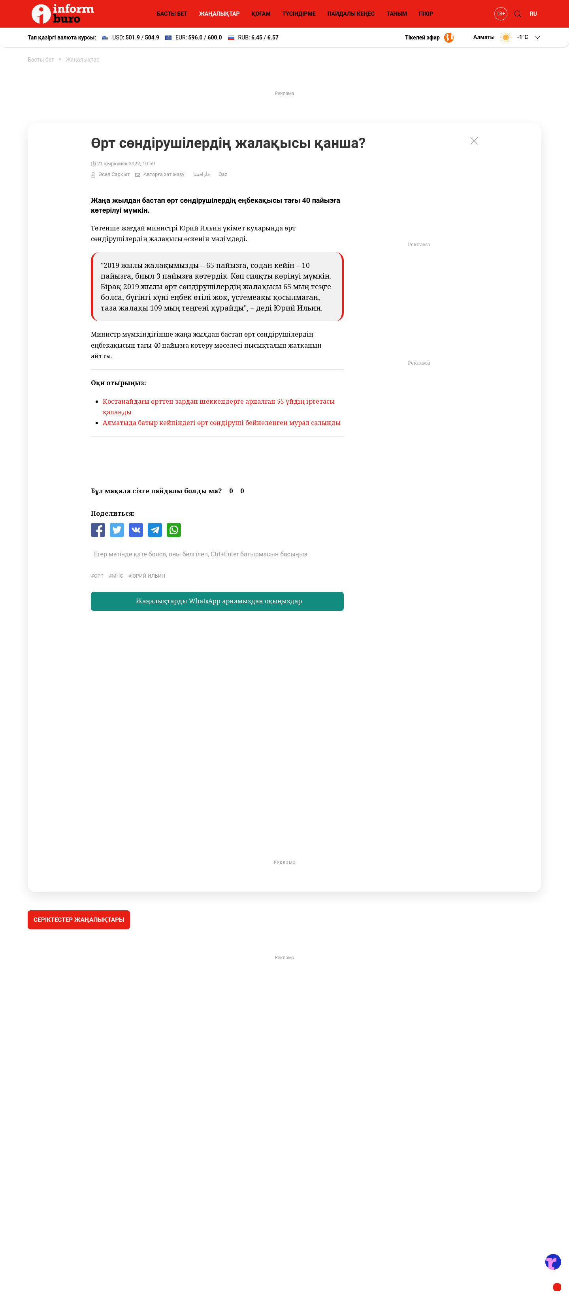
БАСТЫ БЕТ (172, 14)
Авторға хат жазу (163, 174)
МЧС (117, 576)
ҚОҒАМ (261, 14)
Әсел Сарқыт (114, 174)
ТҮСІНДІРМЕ (298, 14)
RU (533, 14)
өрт (99, 576)
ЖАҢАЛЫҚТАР (219, 14)
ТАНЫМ (396, 14)
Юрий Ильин (149, 576)
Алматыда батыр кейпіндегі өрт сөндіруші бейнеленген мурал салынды (222, 422)
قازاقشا (201, 174)
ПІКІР (426, 14)
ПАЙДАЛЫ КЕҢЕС (351, 14)
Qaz (223, 174)
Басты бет (41, 59)
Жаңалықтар (83, 59)
